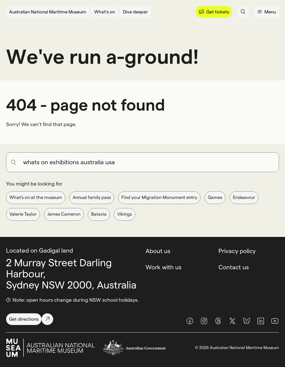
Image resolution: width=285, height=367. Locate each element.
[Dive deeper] (135, 12)
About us (158, 251)
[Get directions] (29, 319)
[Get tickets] (214, 12)
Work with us (163, 267)
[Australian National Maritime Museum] (47, 12)
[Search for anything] (149, 162)
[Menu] (214, 12)
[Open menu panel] (266, 12)
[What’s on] (104, 12)
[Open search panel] (243, 12)
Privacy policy (237, 251)
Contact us (233, 267)
